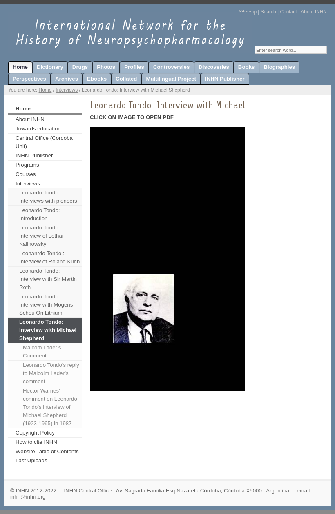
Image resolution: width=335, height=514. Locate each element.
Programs (27, 165)
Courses (26, 174)
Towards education (38, 129)
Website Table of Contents (47, 451)
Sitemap (248, 12)
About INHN (314, 12)
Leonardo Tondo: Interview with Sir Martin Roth (48, 279)
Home (45, 90)
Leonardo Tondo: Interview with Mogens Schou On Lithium (46, 304)
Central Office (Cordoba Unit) (44, 142)
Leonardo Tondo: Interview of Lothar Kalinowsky (41, 236)
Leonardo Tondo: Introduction (39, 214)
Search (268, 12)
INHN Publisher (34, 155)
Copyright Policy (35, 433)
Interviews (67, 90)
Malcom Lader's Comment (42, 351)
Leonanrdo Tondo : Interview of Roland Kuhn (49, 257)
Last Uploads (31, 460)
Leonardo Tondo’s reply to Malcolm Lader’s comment (51, 373)
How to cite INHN (36, 442)
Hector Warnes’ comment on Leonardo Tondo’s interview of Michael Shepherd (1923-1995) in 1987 (50, 407)
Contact (288, 12)
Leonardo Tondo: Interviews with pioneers (48, 197)
